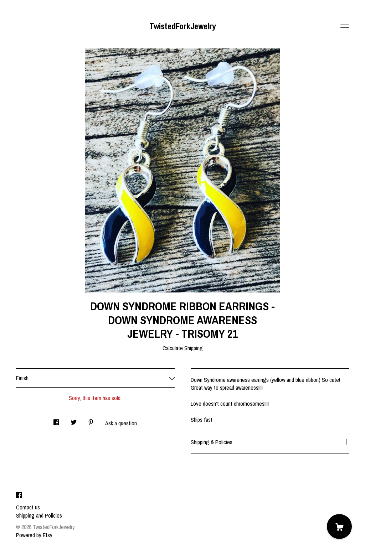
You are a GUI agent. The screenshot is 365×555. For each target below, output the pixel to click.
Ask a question (121, 423)
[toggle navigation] (344, 24)
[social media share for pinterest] (91, 420)
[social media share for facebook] (56, 420)
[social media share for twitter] (74, 420)
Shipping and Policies (39, 515)
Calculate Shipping (183, 348)
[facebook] (19, 495)
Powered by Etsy (34, 535)
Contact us (28, 507)
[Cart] (339, 526)
